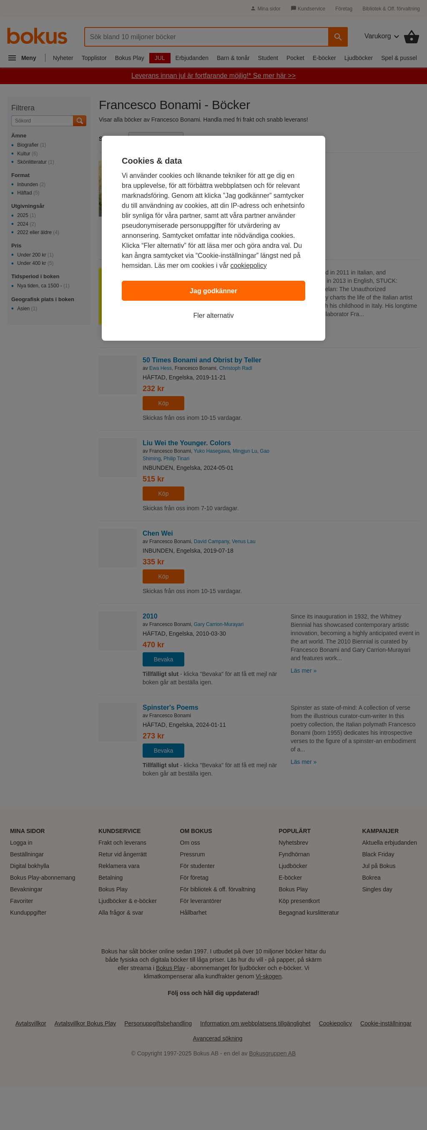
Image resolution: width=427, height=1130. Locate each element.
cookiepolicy (249, 265)
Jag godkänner (213, 290)
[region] (213, 238)
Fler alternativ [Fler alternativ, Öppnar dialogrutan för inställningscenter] (213, 315)
